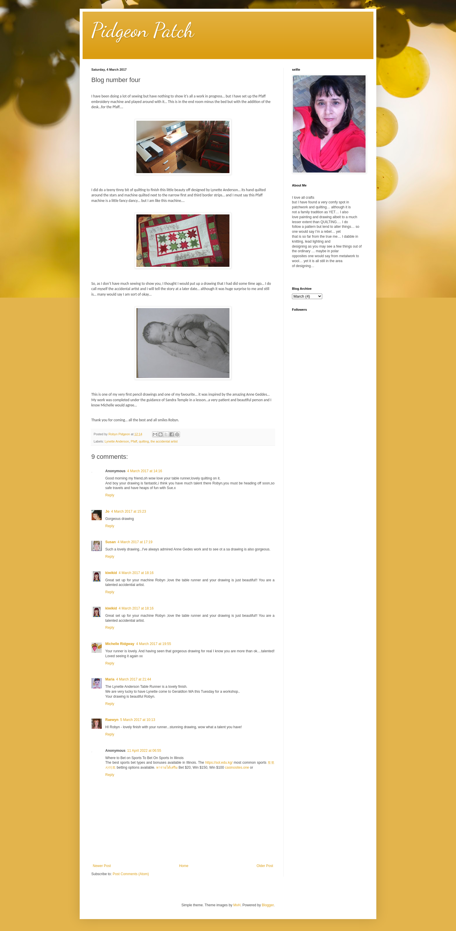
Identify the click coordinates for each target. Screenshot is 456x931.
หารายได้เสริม (167, 767)
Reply (109, 495)
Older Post (264, 866)
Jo (107, 511)
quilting (144, 441)
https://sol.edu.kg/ (219, 763)
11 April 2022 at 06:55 (144, 751)
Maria (109, 679)
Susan (110, 542)
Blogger (268, 905)
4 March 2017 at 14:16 (144, 471)
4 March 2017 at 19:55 (153, 644)
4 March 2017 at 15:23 (128, 511)
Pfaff (134, 441)
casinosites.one (237, 767)
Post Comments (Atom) (131, 874)
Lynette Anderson (117, 441)
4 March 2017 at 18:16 (136, 573)
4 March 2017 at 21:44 (133, 679)
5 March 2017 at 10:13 (137, 720)
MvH (237, 905)
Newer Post (102, 866)
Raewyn (111, 720)
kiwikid (111, 573)
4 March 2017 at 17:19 (134, 542)
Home (183, 866)
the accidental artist (164, 441)
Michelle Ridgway (119, 644)
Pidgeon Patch (142, 30)
